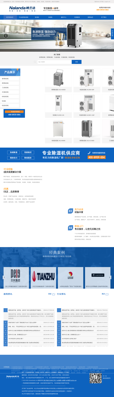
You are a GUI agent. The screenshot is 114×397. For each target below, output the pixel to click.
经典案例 (77, 17)
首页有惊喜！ (10, 17)
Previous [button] (5, 35)
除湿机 (37, 17)
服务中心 (63, 17)
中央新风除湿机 (23, 17)
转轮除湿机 (71, 56)
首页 (23, 372)
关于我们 (102, 1)
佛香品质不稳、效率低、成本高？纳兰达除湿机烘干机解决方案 (25, 342)
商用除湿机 (50, 56)
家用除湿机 (42, 56)
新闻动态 (90, 17)
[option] (57, 36)
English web (107, 1)
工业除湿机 (57, 56)
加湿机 (50, 17)
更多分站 (97, 1)
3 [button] (58, 50)
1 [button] (55, 50)
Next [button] (108, 35)
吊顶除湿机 (64, 56)
